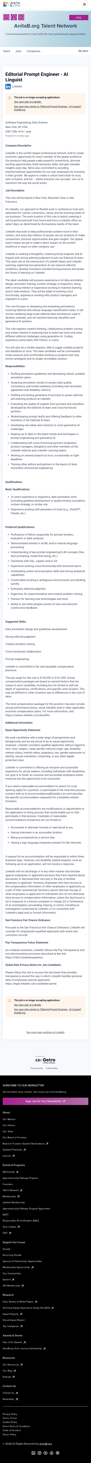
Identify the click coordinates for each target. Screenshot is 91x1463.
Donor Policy (9, 1434)
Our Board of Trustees (15, 1137)
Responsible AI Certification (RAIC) (21, 1220)
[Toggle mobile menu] (84, 4)
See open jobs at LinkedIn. (28, 102)
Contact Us (10, 1393)
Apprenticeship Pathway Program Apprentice (26, 1208)
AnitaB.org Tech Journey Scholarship (24, 1348)
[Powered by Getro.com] (45, 1060)
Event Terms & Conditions (16, 1426)
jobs (18, 51)
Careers (9, 1155)
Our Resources (13, 1364)
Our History (9, 1125)
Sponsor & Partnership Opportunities (22, 1261)
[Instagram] (6, 17)
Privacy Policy (10, 1414)
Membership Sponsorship (18, 1267)
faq (78, 17)
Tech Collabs (11, 1226)
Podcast (9, 1376)
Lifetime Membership (14, 1202)
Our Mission (9, 1119)
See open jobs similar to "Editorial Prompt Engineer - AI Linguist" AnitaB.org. (47, 108)
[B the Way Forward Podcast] (58, 1453)
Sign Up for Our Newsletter (46, 1101)
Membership (11, 1196)
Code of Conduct (12, 1430)
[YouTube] (45, 1453)
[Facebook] (13, 17)
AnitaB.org (45, 1443)
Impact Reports (13, 1314)
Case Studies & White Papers (20, 1301)
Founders (8, 1184)
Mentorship (11, 1172)
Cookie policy (52, 1068)
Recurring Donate (12, 1255)
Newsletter (10, 1399)
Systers (9, 1279)
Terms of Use (10, 1418)
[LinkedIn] (21, 17)
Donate (6, 1249)
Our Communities (12, 1273)
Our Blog (9, 1370)
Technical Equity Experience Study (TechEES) (28, 1307)
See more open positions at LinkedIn (45, 1032)
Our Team (8, 1131)
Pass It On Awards (14, 1342)
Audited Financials (14, 1149)
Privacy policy (37, 1068)
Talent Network (13, 1190)
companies (33, 51)
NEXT (6, 1214)
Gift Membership (13, 1285)
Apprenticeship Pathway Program (20, 1178)
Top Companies (13, 1326)
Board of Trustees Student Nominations (26, 1143)
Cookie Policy (10, 1422)
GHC (7, 1232)
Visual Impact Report (14, 1320)
